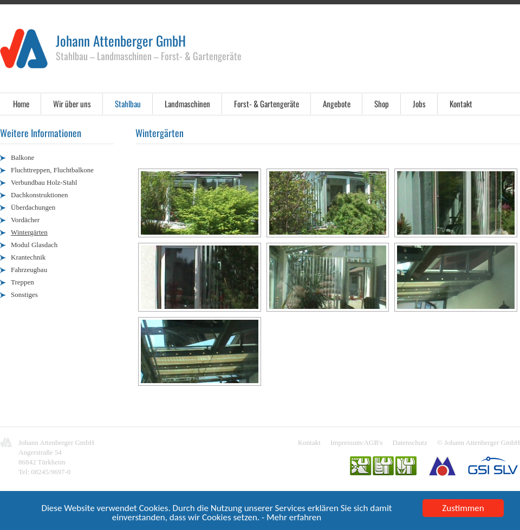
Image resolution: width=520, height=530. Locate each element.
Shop (381, 103)
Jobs (419, 103)
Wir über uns (72, 103)
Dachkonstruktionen (39, 195)
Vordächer (25, 220)
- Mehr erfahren (291, 517)
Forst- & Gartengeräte (266, 103)
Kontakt (461, 103)
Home (21, 103)
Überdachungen (33, 207)
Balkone (22, 157)
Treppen (22, 282)
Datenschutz (410, 442)
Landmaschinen (187, 103)
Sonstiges (24, 294)
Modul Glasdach (34, 245)
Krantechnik (28, 257)
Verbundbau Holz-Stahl (44, 182)
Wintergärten (29, 232)
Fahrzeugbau (29, 270)
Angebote (336, 103)
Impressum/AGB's (356, 442)
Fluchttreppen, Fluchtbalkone (52, 170)
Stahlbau (128, 103)
